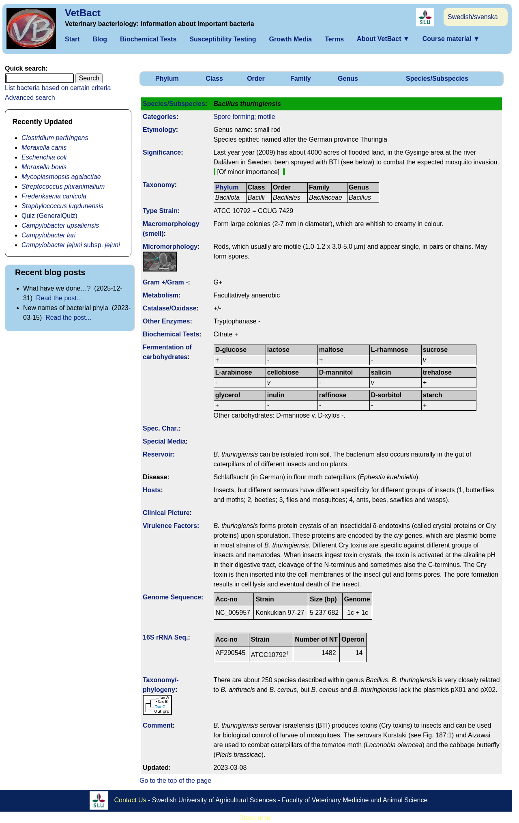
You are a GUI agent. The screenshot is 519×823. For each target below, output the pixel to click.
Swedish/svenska (473, 16)
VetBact (83, 12)
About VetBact (383, 38)
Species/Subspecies (437, 78)
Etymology (159, 129)
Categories (159, 116)
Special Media (164, 441)
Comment (158, 725)
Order (256, 78)
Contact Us (130, 799)
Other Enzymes (166, 321)
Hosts (152, 490)
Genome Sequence (172, 597)
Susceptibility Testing (222, 39)
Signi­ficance (162, 152)
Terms (334, 39)
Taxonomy (159, 184)
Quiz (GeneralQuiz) (49, 215)
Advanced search (30, 97)
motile (266, 116)
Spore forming (234, 116)
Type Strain (160, 210)
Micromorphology (170, 246)
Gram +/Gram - (165, 282)
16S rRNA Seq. (165, 637)
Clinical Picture (166, 512)
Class (214, 78)
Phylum (167, 78)
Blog (99, 39)
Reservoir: (159, 454)
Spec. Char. (160, 428)
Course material (451, 38)
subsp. (70, 244)
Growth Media (290, 39)
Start (72, 39)
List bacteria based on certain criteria (58, 87)
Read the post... (59, 298)
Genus (348, 78)
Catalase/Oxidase (170, 308)
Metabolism (160, 295)
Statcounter (255, 817)
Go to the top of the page (175, 780)
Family (300, 78)
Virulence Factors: (171, 525)
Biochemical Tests (148, 39)
